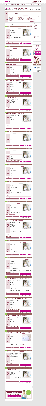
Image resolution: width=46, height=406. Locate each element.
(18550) (20, 17)
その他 (34, 40)
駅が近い (35, 27)
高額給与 (35, 24)
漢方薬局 (35, 39)
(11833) (28, 17)
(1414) (10, 20)
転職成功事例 (12, 4)
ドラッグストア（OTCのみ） (37, 36)
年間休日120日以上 (36, 26)
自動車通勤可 (35, 28)
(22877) (28, 19)
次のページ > (30, 24)
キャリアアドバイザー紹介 (25, 4)
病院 (34, 43)
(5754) (29, 18)
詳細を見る (12, 43)
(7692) (20, 18)
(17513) (11, 18)
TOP (6, 4)
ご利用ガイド (33, 4)
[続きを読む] (24, 125)
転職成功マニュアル (18, 4)
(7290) (20, 19)
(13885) (10, 17)
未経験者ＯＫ (35, 25)
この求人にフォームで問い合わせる (26, 44)
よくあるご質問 (38, 4)
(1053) (10, 19)
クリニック (35, 38)
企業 (34, 37)
